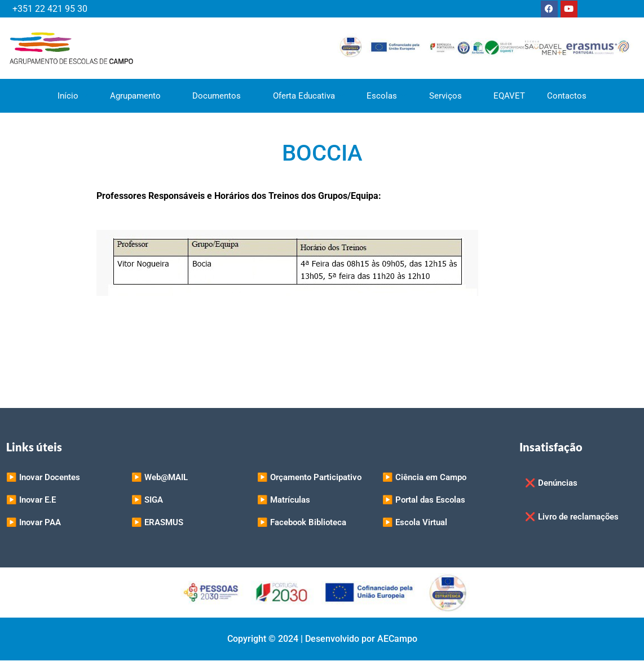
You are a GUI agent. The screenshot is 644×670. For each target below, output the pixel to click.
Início (71, 96)
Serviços (451, 96)
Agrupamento (139, 96)
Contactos (568, 96)
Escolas (387, 96)
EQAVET (510, 96)
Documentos (221, 96)
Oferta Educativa (309, 96)
